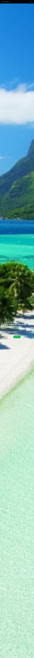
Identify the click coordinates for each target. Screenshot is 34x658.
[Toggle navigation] (30, 2)
